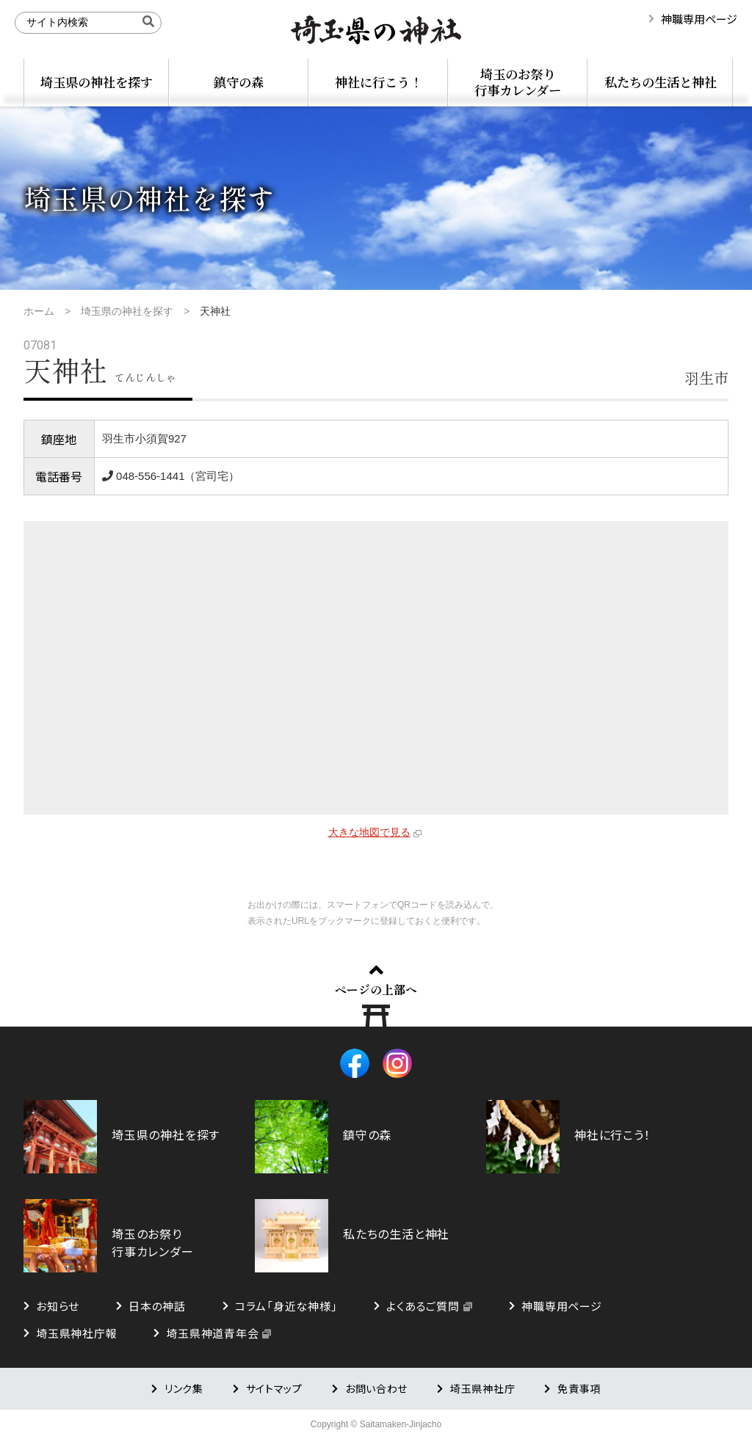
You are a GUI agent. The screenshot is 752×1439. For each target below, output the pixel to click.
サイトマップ (274, 1388)
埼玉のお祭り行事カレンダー (517, 82)
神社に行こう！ (378, 82)
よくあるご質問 (422, 1306)
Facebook (354, 1063)
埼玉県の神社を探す (96, 82)
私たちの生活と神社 (660, 82)
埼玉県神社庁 (482, 1388)
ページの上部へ (376, 989)
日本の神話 (157, 1306)
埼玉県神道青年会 (212, 1333)
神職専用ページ (699, 18)
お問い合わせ (376, 1388)
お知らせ (57, 1306)
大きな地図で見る (369, 832)
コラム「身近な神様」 (286, 1306)
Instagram (397, 1063)
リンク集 (183, 1388)
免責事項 (579, 1388)
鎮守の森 (239, 82)
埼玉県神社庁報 (76, 1333)
